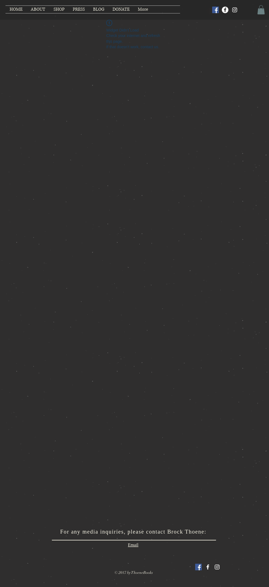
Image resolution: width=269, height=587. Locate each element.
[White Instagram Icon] (217, 567)
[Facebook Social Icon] (215, 10)
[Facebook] (225, 10)
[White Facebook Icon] (207, 567)
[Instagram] (234, 10)
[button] (261, 9)
